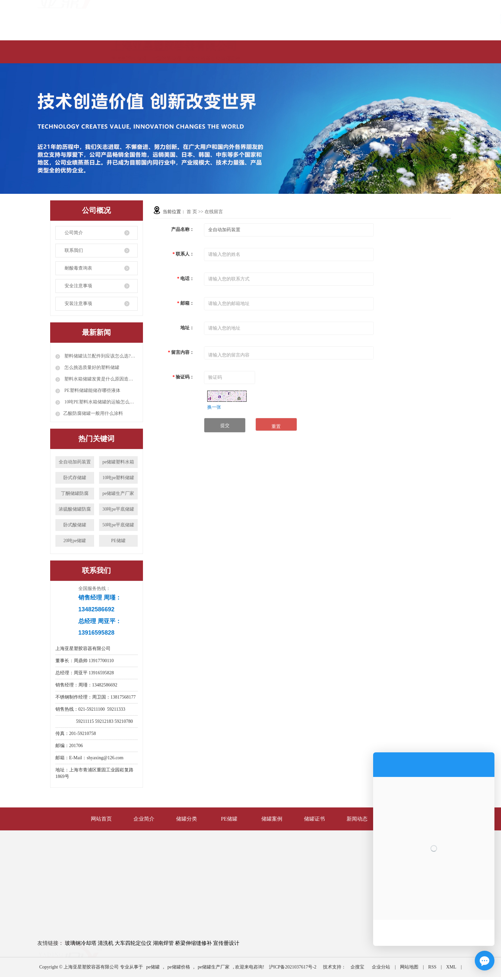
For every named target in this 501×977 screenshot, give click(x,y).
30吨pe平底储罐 (118, 509)
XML (451, 967)
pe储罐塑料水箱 (118, 461)
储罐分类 (186, 819)
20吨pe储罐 (74, 540)
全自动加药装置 (75, 461)
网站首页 (101, 819)
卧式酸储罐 (74, 524)
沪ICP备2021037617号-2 (292, 967)
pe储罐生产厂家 (118, 493)
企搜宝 (357, 967)
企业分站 (381, 967)
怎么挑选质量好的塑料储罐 (91, 367)
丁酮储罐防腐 (75, 493)
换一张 (214, 407)
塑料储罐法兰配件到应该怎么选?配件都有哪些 (100, 356)
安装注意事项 (78, 303)
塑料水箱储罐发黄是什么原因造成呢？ (100, 379)
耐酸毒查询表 (78, 268)
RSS (432, 967)
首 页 (192, 211)
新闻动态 (357, 819)
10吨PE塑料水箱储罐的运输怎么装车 (100, 401)
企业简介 (143, 819)
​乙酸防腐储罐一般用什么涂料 (93, 413)
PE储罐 (118, 540)
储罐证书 (314, 819)
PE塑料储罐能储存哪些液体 (91, 390)
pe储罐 (153, 967)
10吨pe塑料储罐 (118, 477)
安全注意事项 (78, 285)
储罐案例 (271, 819)
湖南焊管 (163, 943)
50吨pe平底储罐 (118, 524)
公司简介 (74, 232)
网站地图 (409, 967)
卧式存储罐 (74, 477)
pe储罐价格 (178, 967)
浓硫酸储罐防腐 (75, 509)
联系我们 (74, 250)
